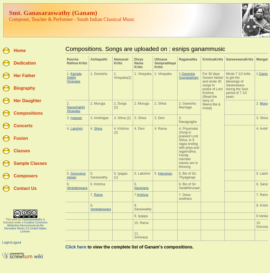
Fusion (21, 138)
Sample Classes (30, 163)
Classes (22, 150)
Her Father (24, 75)
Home (20, 50)
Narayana (141, 188)
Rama (98, 195)
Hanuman (165, 173)
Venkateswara (77, 188)
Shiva (98, 129)
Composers (26, 176)
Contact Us (25, 188)
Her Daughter (27, 100)
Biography (24, 88)
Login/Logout (11, 242)
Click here (75, 247)
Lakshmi (76, 129)
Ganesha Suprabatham (189, 76)
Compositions (28, 113)
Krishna (142, 195)
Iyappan (76, 118)
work (14, 219)
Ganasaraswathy (32, 219)
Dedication (25, 63)
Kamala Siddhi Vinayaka (74, 77)
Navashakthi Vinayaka (76, 109)
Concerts (23, 125)
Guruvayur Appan (76, 175)
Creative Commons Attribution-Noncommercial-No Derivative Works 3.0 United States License (25, 227)
